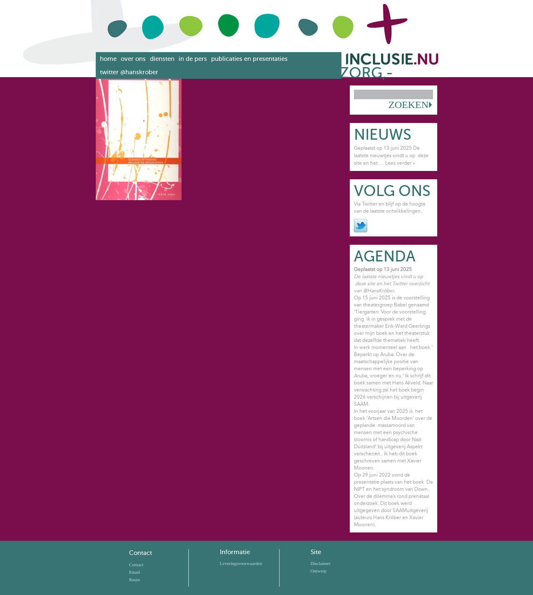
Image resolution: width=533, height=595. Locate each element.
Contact (140, 553)
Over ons (133, 58)
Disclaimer (321, 563)
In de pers (193, 58)
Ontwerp (319, 570)
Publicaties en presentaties (249, 58)
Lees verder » (400, 163)
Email (134, 572)
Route (134, 579)
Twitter (360, 225)
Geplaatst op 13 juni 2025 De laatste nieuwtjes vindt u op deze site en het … (391, 155)
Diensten (162, 58)
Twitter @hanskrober (129, 72)
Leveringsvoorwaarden (241, 563)
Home (108, 58)
